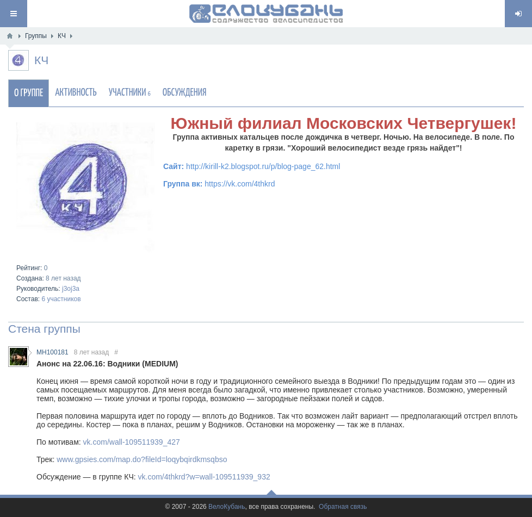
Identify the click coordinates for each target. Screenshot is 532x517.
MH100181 (52, 352)
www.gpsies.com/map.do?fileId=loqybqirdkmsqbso (142, 459)
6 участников (61, 299)
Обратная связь (343, 506)
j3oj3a (70, 288)
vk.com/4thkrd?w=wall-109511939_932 (204, 476)
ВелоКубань (226, 506)
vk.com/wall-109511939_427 (131, 442)
